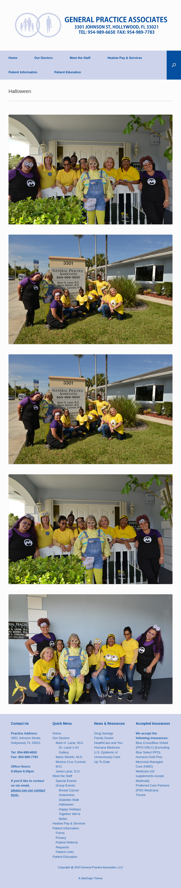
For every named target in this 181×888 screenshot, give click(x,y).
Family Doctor (104, 738)
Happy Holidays (70, 809)
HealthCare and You (108, 743)
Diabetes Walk (69, 800)
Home (13, 58)
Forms (60, 833)
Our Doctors (43, 58)
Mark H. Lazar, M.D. (70, 743)
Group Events (65, 785)
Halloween (66, 804)
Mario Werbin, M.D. (69, 757)
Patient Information (23, 72)
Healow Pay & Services (124, 58)
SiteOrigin (87, 878)
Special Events (66, 781)
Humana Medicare (107, 747)
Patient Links (65, 852)
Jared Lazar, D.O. (68, 771)
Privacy (61, 838)
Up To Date (102, 762)
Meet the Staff (80, 58)
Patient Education (67, 72)
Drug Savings (103, 733)
